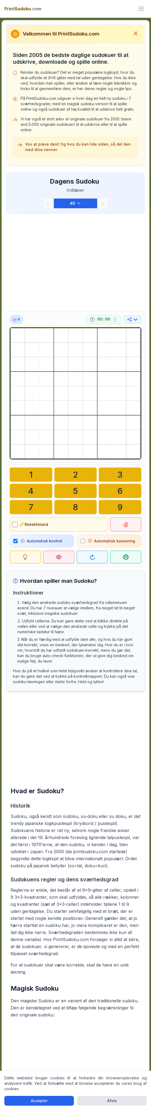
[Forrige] (48, 203)
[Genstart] (92, 557)
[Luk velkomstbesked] (135, 34)
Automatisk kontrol (41, 541)
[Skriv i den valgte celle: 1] (31, 475)
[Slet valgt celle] (126, 524)
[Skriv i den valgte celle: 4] (31, 491)
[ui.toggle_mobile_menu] (141, 8)
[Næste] (102, 203)
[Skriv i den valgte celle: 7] (31, 507)
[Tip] (25, 557)
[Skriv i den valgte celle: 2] (75, 475)
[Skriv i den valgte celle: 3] (120, 475)
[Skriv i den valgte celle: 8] (75, 507)
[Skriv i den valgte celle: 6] (120, 491)
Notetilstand (34, 524)
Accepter (39, 1100)
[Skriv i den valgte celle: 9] (120, 507)
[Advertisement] (75, 261)
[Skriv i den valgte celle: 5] (75, 491)
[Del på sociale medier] (132, 319)
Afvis (112, 1100)
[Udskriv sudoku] (126, 557)
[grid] (76, 393)
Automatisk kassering (111, 541)
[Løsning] (58, 557)
